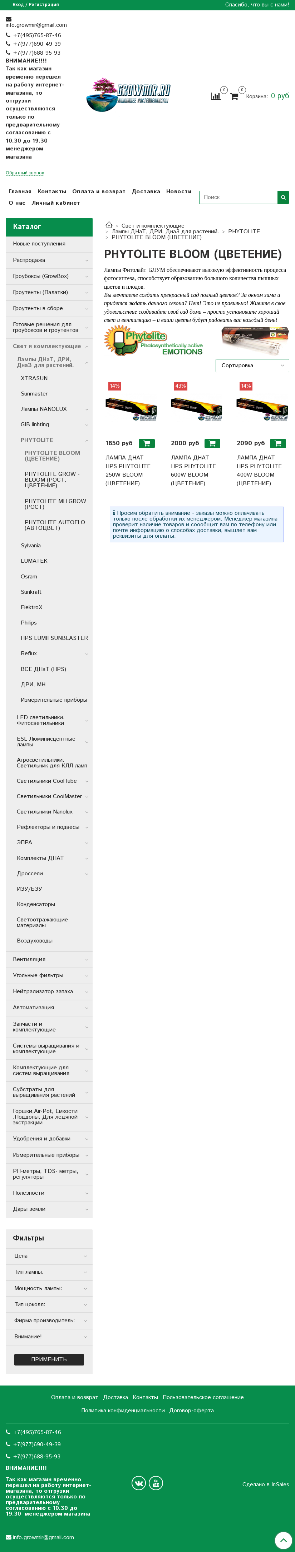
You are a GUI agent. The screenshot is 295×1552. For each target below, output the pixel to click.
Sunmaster (34, 394)
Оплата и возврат (99, 192)
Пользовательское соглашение (203, 1397)
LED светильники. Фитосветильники (41, 720)
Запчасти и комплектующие (34, 1027)
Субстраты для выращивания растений (44, 1092)
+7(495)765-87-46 (37, 35)
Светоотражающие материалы (42, 923)
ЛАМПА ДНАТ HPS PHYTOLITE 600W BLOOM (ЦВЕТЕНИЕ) (193, 471)
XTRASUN (34, 378)
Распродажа (29, 260)
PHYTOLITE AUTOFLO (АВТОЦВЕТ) (55, 525)
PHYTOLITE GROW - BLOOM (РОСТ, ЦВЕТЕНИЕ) (52, 480)
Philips (29, 623)
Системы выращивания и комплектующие (46, 1049)
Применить (49, 1359)
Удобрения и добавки (41, 1139)
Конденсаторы (36, 904)
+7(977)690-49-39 (37, 44)
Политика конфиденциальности (123, 1411)
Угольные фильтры (38, 975)
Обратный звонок (25, 173)
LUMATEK (34, 561)
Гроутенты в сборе (38, 308)
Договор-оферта (191, 1411)
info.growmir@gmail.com (36, 25)
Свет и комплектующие (153, 226)
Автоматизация (33, 1008)
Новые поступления (39, 244)
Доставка (146, 192)
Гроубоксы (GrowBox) (41, 276)
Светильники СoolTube (47, 781)
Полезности (28, 1193)
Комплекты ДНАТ (40, 858)
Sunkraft (31, 592)
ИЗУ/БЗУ (29, 889)
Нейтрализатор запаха (43, 992)
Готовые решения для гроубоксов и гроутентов (45, 327)
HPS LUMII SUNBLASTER (54, 638)
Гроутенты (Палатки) (40, 292)
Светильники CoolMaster (49, 796)
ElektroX (31, 607)
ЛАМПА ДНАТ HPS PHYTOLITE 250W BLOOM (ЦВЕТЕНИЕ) (128, 471)
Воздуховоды (35, 941)
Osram (29, 577)
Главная (20, 192)
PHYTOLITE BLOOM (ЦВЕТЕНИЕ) (52, 456)
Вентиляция (29, 959)
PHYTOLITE (244, 232)
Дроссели (30, 874)
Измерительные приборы (54, 700)
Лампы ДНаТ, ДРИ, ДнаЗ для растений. (165, 232)
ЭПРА (24, 843)
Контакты (52, 192)
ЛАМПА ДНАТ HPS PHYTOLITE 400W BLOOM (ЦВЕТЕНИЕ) (259, 471)
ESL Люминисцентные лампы (46, 742)
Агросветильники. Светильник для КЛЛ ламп (52, 763)
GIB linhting (35, 425)
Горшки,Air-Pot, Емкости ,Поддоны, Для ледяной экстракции (45, 1117)
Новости (179, 192)
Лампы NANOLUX (44, 409)
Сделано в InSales (265, 1485)
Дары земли (29, 1209)
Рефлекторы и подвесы (48, 827)
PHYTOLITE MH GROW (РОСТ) (55, 504)
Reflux (29, 654)
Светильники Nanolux (45, 812)
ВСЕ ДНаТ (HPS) (43, 669)
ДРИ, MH (33, 685)
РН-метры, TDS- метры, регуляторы (45, 1174)
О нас (17, 203)
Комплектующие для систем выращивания (41, 1071)
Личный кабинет (55, 203)
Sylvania (31, 546)
